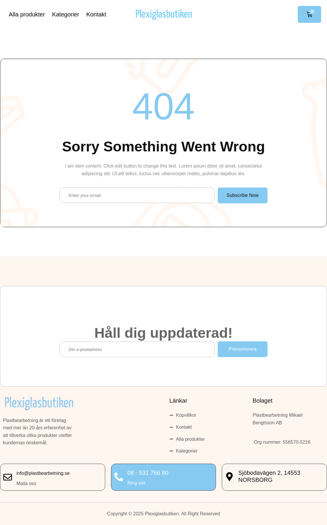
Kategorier (65, 14)
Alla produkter (27, 14)
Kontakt (96, 14)
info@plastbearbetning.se (43, 473)
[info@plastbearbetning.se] (7, 477)
